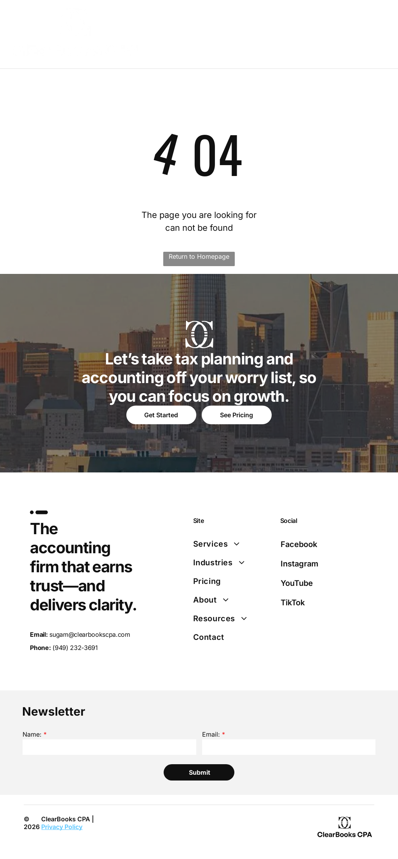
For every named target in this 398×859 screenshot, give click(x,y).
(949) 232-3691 (75, 648)
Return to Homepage (199, 256)
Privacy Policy (61, 827)
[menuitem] (234, 544)
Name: (32, 734)
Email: (211, 734)
